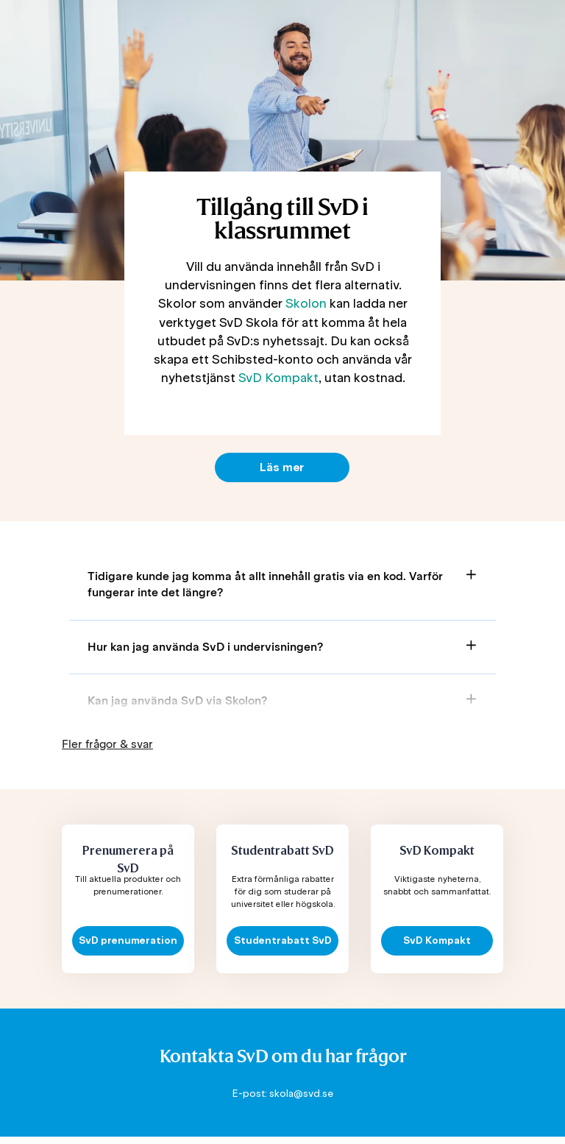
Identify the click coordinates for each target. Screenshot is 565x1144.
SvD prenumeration (128, 940)
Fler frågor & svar (107, 744)
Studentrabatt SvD (283, 940)
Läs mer (282, 467)
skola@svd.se (301, 1093)
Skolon (306, 303)
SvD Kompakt (278, 378)
